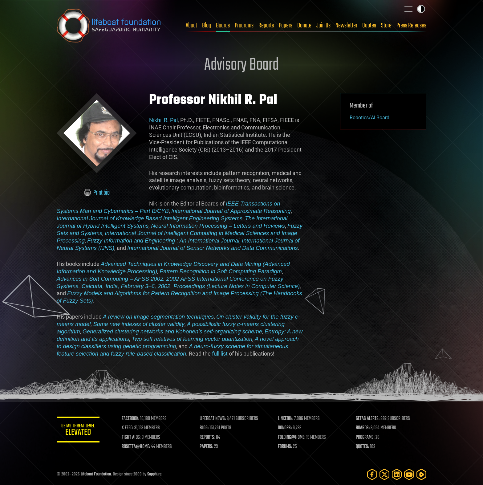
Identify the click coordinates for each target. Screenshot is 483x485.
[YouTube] (409, 474)
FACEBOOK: (131, 419)
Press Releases (411, 25)
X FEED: (128, 428)
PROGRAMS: (365, 438)
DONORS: (285, 428)
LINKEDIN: (286, 419)
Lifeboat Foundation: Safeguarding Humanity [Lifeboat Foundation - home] (109, 26)
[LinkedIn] (397, 474)
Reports (266, 25)
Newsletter (346, 25)
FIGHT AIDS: (131, 438)
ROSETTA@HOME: (136, 447)
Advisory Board (241, 65)
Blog (206, 25)
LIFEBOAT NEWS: (213, 419)
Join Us (323, 25)
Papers (285, 25)
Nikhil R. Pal (163, 120)
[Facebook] (372, 474)
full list (220, 353)
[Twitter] (384, 474)
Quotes (369, 25)
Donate (304, 25)
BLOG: (204, 428)
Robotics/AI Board (369, 117)
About (191, 25)
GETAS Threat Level (78, 430)
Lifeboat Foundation (96, 474)
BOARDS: (363, 428)
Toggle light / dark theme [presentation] (421, 9)
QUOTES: (362, 447)
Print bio (97, 193)
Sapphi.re (154, 474)
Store (386, 25)
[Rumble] (421, 474)
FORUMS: (285, 447)
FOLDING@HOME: (292, 438)
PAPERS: (206, 447)
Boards (223, 25)
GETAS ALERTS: (368, 419)
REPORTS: (207, 438)
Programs (244, 25)
